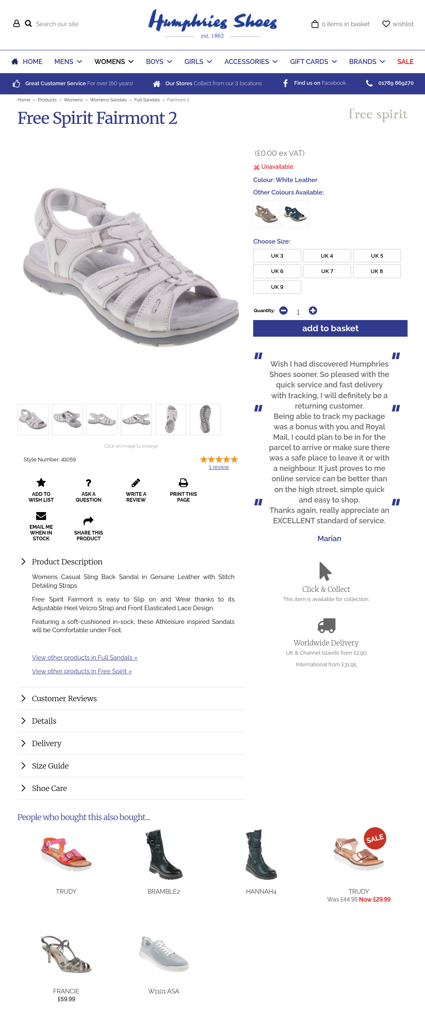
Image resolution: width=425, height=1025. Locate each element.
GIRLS (194, 62)
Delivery (46, 743)
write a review (131, 496)
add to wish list (40, 496)
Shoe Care (49, 788)
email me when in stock (222, 493)
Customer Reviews (64, 698)
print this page (176, 496)
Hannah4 (261, 891)
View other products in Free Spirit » (82, 671)
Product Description (67, 562)
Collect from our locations (206, 83)
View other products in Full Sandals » (84, 657)
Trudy (66, 891)
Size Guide (50, 766)
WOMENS (109, 62)
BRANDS (362, 62)
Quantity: (264, 310)
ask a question (86, 496)
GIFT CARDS (309, 62)
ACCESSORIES (247, 62)
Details (44, 721)
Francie (66, 991)
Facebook (313, 83)
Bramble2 (163, 891)
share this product (40, 529)
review (219, 467)
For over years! (72, 83)
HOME (32, 62)
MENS (63, 62)
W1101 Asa (163, 991)
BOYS (155, 62)
